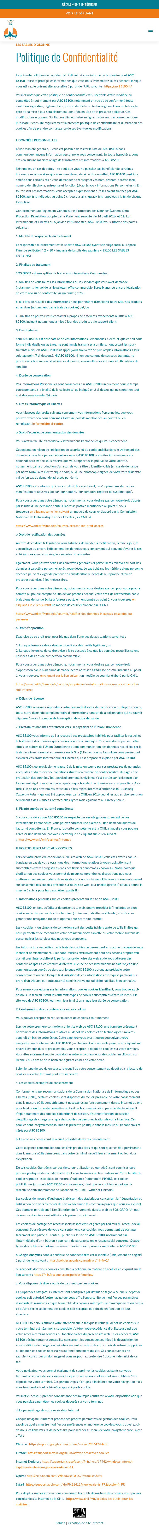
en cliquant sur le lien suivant (49, 511)
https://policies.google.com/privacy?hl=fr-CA (78, 1260)
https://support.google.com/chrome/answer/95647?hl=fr (68, 1444)
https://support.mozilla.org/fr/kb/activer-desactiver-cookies (68, 1453)
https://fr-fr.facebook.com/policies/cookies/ (64, 1274)
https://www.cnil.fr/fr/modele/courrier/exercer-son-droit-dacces (60, 526)
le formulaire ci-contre (47, 423)
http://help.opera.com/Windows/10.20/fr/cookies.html (64, 1476)
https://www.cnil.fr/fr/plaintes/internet (44, 839)
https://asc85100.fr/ (118, 86)
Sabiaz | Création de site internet (79, 1523)
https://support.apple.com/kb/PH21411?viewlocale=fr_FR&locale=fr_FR (75, 1484)
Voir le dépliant (79, 13)
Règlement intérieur (79, 4)
